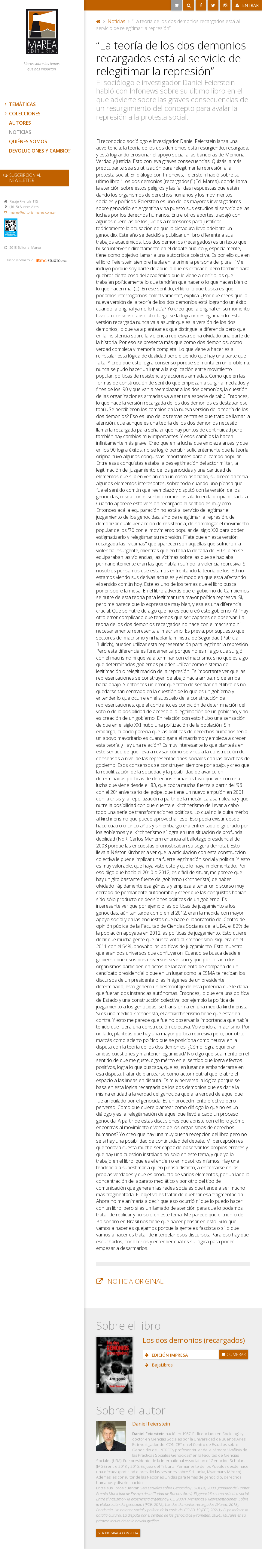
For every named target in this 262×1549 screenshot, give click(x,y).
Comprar (233, 1354)
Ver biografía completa (118, 1533)
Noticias (20, 132)
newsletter (25, 177)
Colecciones (22, 113)
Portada (98, 21)
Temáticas (19, 104)
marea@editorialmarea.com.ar (33, 212)
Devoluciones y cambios (40, 150)
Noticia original (135, 1281)
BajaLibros (162, 1365)
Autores (20, 122)
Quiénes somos (28, 141)
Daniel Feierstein (151, 1423)
